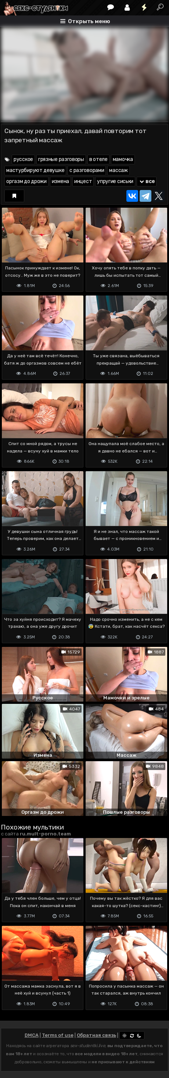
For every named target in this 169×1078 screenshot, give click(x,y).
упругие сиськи (115, 181)
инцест (83, 181)
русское (23, 159)
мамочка (123, 159)
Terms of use (57, 1035)
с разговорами (86, 170)
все (147, 181)
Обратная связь (96, 1035)
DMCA (32, 1035)
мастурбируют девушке (35, 170)
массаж (118, 170)
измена (60, 181)
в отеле (98, 159)
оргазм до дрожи (26, 181)
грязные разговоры (61, 159)
